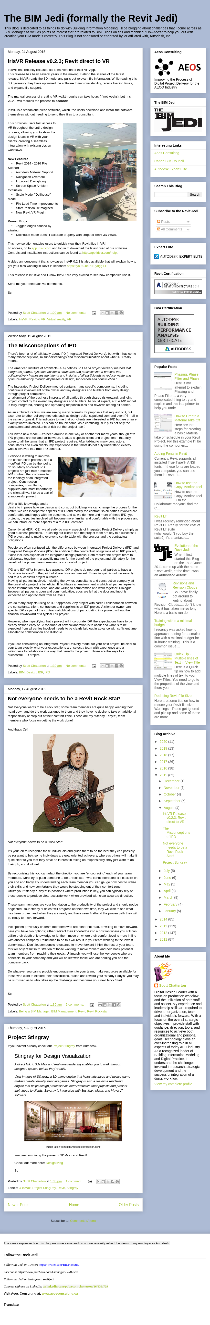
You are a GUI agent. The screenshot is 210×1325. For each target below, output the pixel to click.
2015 (164, 775)
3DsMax (25, 1188)
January (170, 911)
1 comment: (74, 1181)
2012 (164, 933)
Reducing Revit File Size (173, 696)
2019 (164, 748)
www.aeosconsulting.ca (59, 1293)
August (169, 808)
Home (74, 1205)
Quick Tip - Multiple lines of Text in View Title (187, 658)
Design (31, 672)
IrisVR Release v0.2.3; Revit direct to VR (59, 61)
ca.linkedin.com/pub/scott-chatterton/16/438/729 (75, 1286)
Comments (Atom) (83, 1221)
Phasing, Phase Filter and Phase (187, 376)
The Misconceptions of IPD (42, 345)
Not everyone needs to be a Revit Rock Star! (64, 698)
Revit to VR (37, 319)
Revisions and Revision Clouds (185, 585)
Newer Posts (18, 1205)
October (170, 794)
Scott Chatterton (172, 985)
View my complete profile (173, 1084)
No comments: (76, 313)
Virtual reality (56, 319)
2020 (164, 742)
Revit (81, 1011)
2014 (164, 919)
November (172, 788)
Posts (163, 222)
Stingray (72, 1188)
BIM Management (63, 1011)
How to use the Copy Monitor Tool (188, 485)
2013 (164, 926)
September (172, 801)
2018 (164, 755)
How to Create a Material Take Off (187, 418)
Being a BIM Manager (34, 1011)
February (171, 904)
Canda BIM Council (169, 161)
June (168, 878)
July (167, 871)
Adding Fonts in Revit (170, 453)
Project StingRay (44, 1188)
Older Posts (129, 1205)
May (167, 884)
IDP (40, 672)
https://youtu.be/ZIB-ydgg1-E (87, 266)
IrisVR (23, 319)
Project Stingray (28, 1037)
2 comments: (75, 1004)
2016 (164, 768)
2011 (164, 939)
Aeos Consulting (166, 153)
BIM (22, 672)
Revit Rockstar (97, 1011)
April (167, 891)
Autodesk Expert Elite (170, 169)
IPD (47, 672)
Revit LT (160, 516)
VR (69, 319)
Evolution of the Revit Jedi (186, 548)
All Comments (169, 229)
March (169, 897)
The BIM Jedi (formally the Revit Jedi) (91, 18)
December (172, 781)
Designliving (54, 1163)
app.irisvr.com (41, 248)
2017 (164, 762)
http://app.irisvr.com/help (99, 252)
